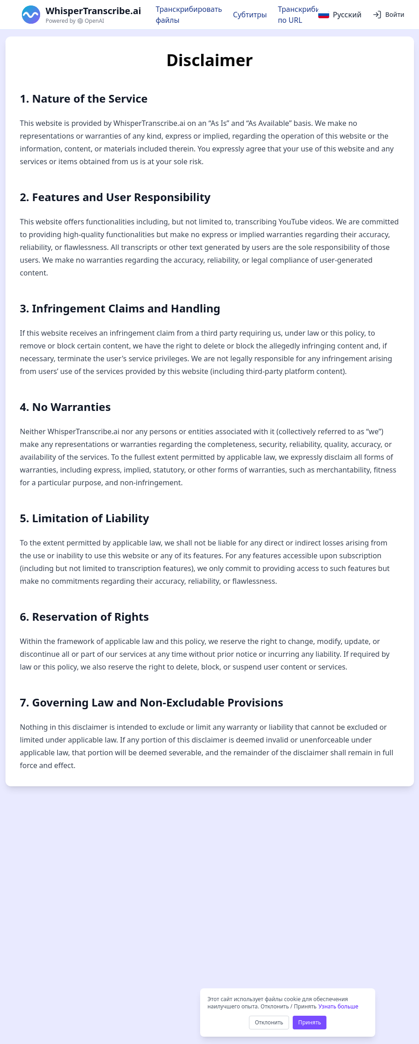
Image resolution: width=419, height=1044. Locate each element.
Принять (309, 1022)
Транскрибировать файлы (188, 14)
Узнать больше (338, 1006)
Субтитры (250, 15)
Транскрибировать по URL (311, 14)
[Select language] (340, 14)
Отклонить (269, 1022)
